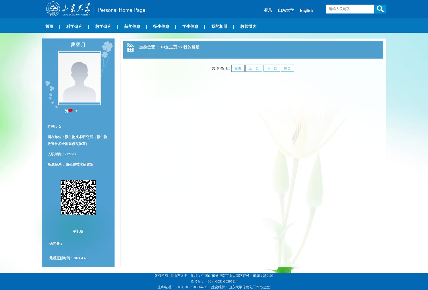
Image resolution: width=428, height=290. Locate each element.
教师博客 (248, 26)
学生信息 (190, 26)
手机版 (78, 231)
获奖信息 (132, 26)
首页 (49, 26)
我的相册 (219, 26)
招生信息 (161, 26)
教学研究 (103, 26)
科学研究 (74, 26)
